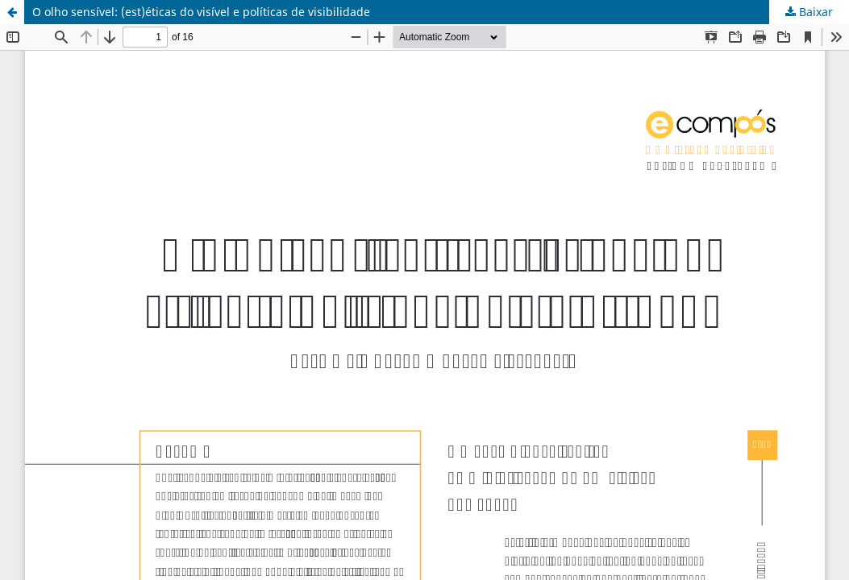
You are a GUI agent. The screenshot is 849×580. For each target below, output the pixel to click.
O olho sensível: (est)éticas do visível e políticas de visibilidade (201, 11)
